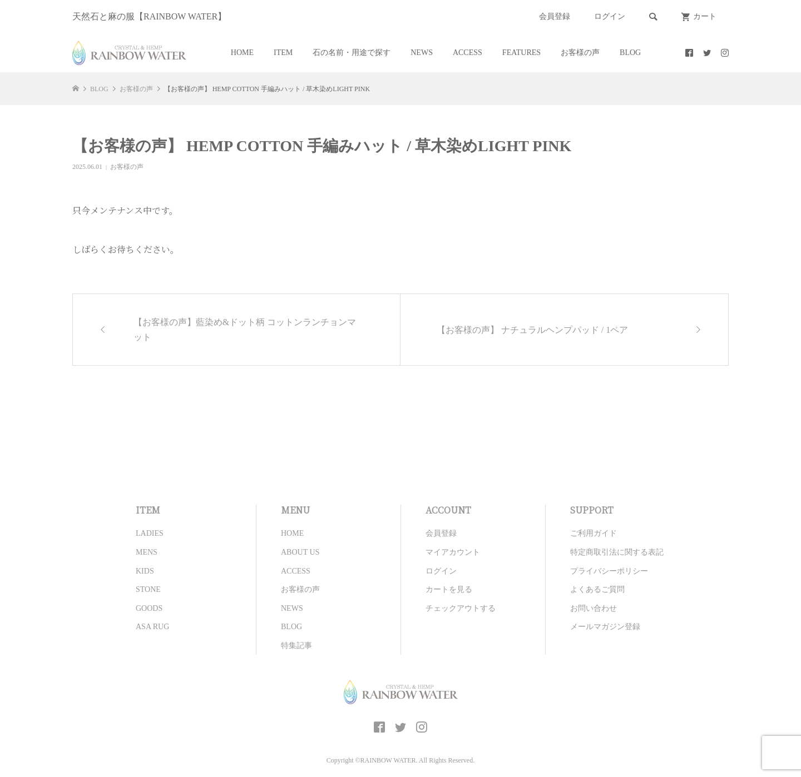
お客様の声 (580, 52)
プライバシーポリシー (609, 571)
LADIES (150, 533)
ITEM (283, 52)
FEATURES (521, 52)
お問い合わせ (593, 608)
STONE (148, 589)
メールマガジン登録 (605, 626)
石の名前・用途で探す (351, 52)
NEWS (422, 52)
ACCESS (467, 52)
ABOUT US (300, 552)
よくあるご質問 (597, 589)
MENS (146, 552)
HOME (242, 52)
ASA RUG (152, 626)
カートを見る (449, 589)
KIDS (145, 571)
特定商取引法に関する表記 (617, 552)
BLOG (630, 52)
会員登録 (554, 16)
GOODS (149, 608)
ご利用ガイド (593, 533)
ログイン (609, 16)
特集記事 (296, 645)
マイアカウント (453, 552)
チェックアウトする (461, 608)
